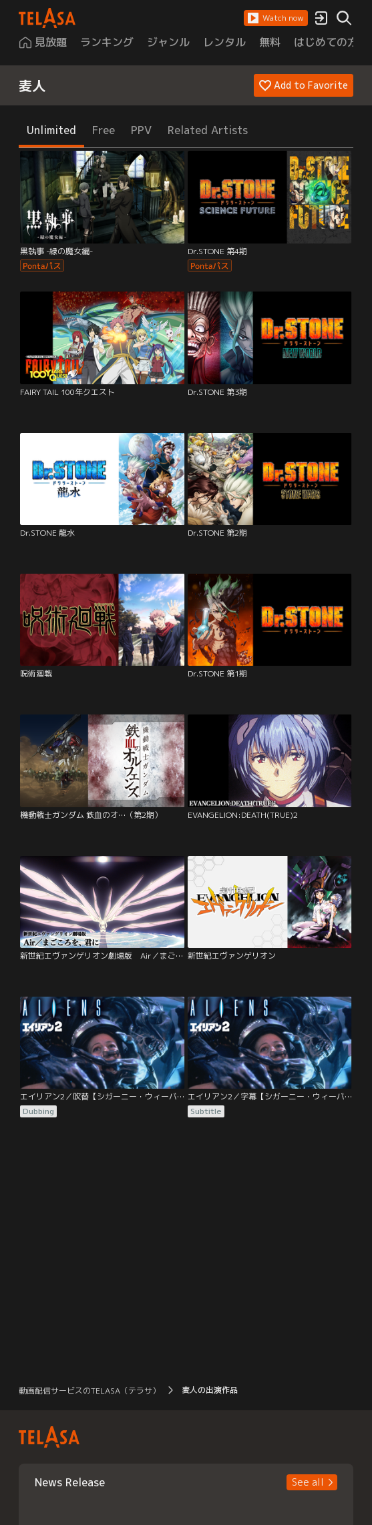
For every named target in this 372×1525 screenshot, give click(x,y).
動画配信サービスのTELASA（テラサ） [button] (89, 1390)
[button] (276, 18)
